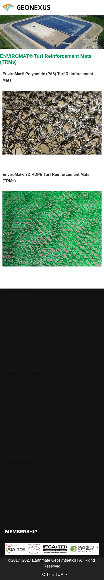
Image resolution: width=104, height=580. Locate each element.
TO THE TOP (52, 574)
